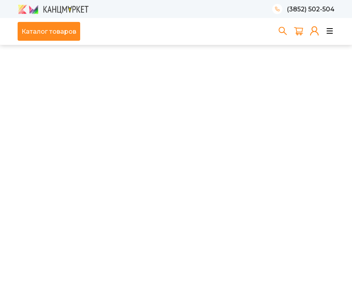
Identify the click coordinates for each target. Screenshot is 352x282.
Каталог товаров (49, 31)
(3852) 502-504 (310, 9)
